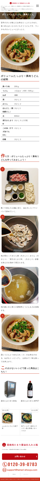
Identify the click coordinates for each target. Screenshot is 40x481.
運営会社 (14, 474)
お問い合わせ (20, 456)
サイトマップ (26, 474)
